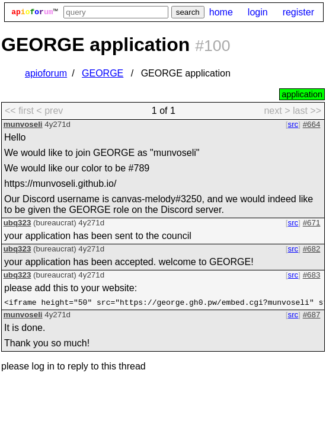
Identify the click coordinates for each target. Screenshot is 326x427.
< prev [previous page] (49, 111)
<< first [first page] (19, 111)
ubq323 (17, 222)
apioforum (46, 73)
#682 (312, 248)
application (302, 94)
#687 (312, 316)
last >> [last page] (307, 111)
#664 (312, 124)
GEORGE (102, 73)
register (298, 12)
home (221, 12)
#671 (312, 222)
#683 (312, 274)
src (293, 124)
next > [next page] (277, 111)
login (258, 12)
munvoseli (23, 124)
